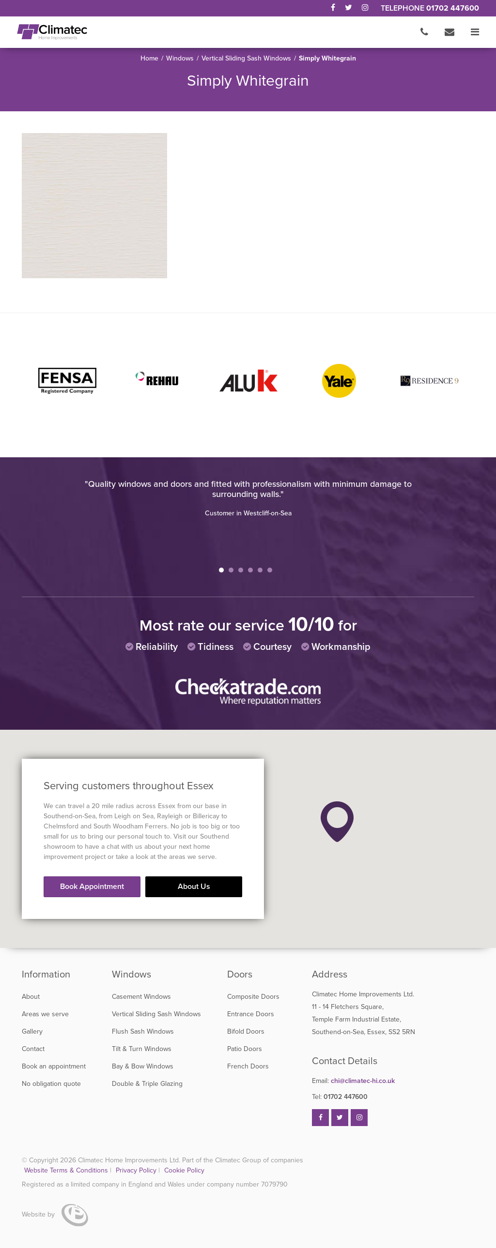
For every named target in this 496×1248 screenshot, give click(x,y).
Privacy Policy (137, 1170)
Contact (33, 1049)
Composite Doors (253, 996)
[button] (337, 821)
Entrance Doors (250, 1014)
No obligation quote (51, 1084)
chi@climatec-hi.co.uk (353, 1081)
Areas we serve (45, 1014)
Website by (55, 1214)
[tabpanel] (248, 498)
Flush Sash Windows (143, 1031)
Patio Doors (244, 1049)
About (31, 996)
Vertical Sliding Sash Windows (246, 58)
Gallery (32, 1031)
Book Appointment (92, 886)
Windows (180, 58)
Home (149, 58)
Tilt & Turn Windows (141, 1049)
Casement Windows (141, 996)
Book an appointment (54, 1066)
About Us (194, 886)
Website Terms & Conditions (66, 1170)
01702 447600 (452, 8)
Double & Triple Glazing (147, 1084)
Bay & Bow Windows (142, 1066)
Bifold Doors (245, 1031)
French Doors (248, 1066)
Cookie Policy (184, 1170)
